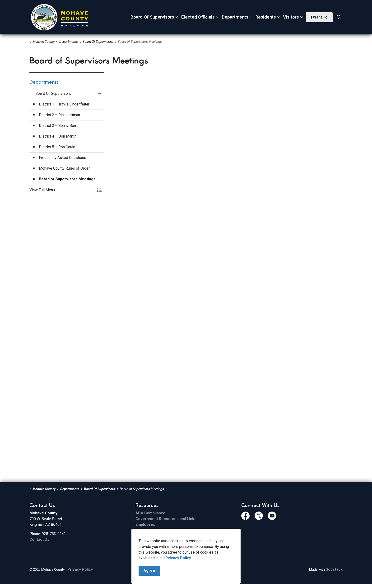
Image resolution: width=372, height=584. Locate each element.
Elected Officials (198, 17)
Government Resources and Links (165, 519)
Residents (266, 17)
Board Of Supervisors (152, 17)
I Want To (319, 17)
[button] (62, 190)
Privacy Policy (80, 569)
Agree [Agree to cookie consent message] (149, 570)
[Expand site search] (338, 17)
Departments (235, 17)
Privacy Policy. (179, 558)
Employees (145, 524)
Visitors (291, 17)
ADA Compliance (150, 513)
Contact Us (39, 539)
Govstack (334, 569)
